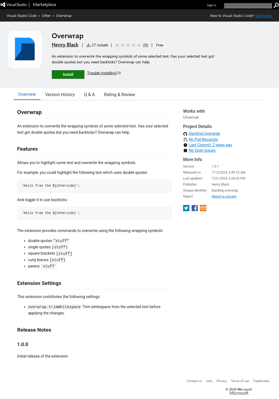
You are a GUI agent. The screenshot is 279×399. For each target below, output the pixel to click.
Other (46, 15)
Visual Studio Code (22, 15)
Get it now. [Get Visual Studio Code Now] (263, 15)
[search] (248, 5)
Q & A (89, 94)
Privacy (222, 381)
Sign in (211, 5)
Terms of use (240, 381)
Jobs (209, 381)
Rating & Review (119, 94)
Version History (60, 94)
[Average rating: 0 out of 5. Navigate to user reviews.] (130, 45)
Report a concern (224, 196)
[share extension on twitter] (187, 209)
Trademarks (261, 381)
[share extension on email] (203, 209)
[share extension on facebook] (195, 209)
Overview (27, 94)
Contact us (194, 381)
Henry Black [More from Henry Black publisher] (65, 44)
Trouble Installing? (104, 72)
